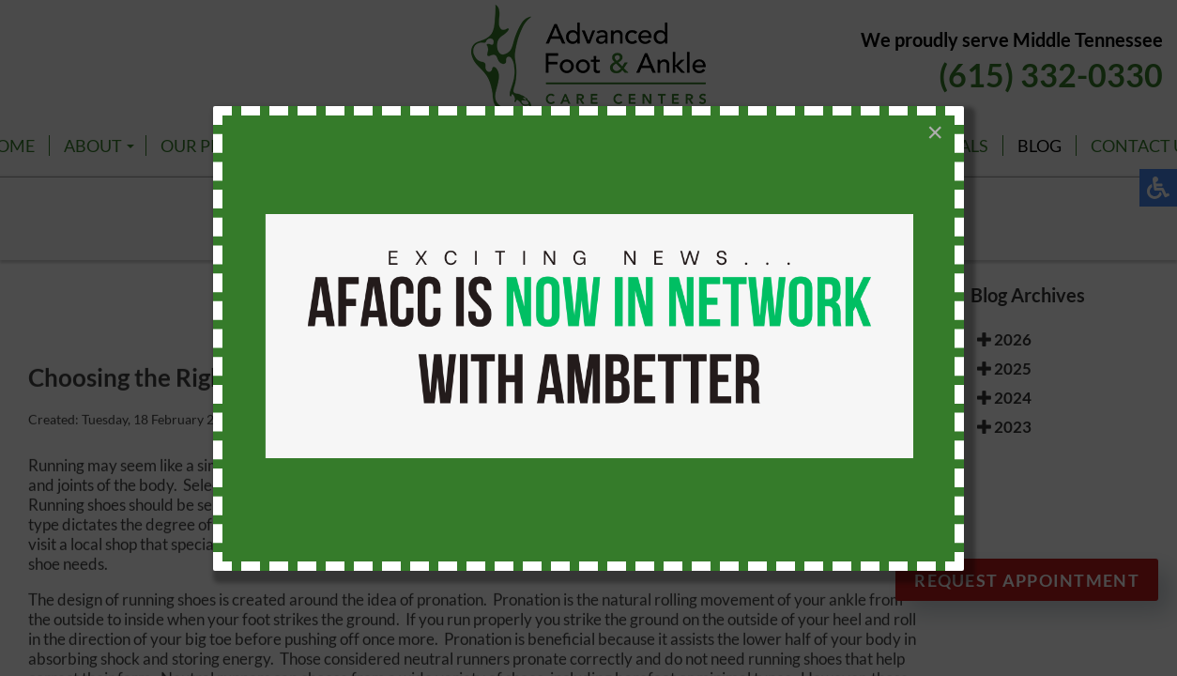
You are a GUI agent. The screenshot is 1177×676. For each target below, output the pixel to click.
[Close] (935, 132)
